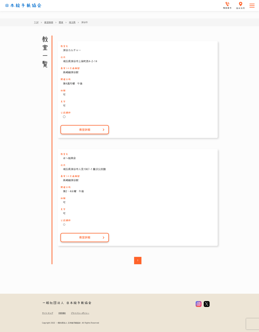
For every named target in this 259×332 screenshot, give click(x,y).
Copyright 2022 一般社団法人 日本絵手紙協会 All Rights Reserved (70, 323)
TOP (36, 22)
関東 (61, 22)
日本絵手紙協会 (23, 5)
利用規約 (62, 313)
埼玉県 (72, 22)
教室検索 (48, 22)
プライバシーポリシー (80, 313)
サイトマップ (47, 313)
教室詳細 (92, 130)
